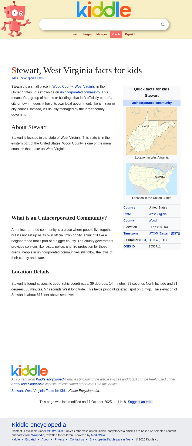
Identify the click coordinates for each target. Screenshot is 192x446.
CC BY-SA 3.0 (56, 431)
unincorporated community (80, 92)
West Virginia (157, 214)
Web (75, 34)
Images (87, 34)
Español (130, 34)
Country (129, 207)
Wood (152, 220)
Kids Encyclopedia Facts (28, 78)
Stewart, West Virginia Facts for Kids (39, 391)
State (127, 214)
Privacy (59, 439)
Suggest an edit (139, 402)
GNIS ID (129, 246)
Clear (154, 24)
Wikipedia (37, 435)
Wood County (63, 86)
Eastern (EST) (169, 233)
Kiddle (16, 439)
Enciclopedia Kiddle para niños (110, 439)
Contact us (77, 439)
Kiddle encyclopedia (51, 379)
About (45, 439)
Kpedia (116, 34)
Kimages (102, 34)
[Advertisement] (96, 51)
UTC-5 (153, 233)
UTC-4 (153, 240)
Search (163, 24)
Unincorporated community (152, 102)
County (129, 220)
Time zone (131, 233)
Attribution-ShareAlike (27, 384)
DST (143, 240)
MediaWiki (98, 435)
